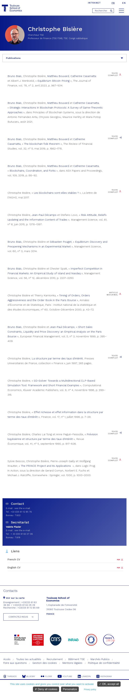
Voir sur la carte (14, 598)
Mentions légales (72, 662)
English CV (14, 567)
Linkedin (84, 676)
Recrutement (55, 659)
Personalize (70, 689)
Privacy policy (90, 689)
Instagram (104, 676)
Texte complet (113, 74)
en (124, 3)
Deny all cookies (46, 689)
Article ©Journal (112, 293)
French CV (14, 559)
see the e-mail (22, 508)
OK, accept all (109, 684)
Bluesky (28, 676)
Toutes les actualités (28, 659)
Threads (9, 676)
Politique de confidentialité (104, 662)
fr (113, 3)
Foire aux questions (15, 662)
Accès (6, 659)
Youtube (65, 676)
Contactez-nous (18, 617)
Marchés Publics (100, 659)
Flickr (46, 676)
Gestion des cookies (44, 662)
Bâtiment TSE (76, 659)
